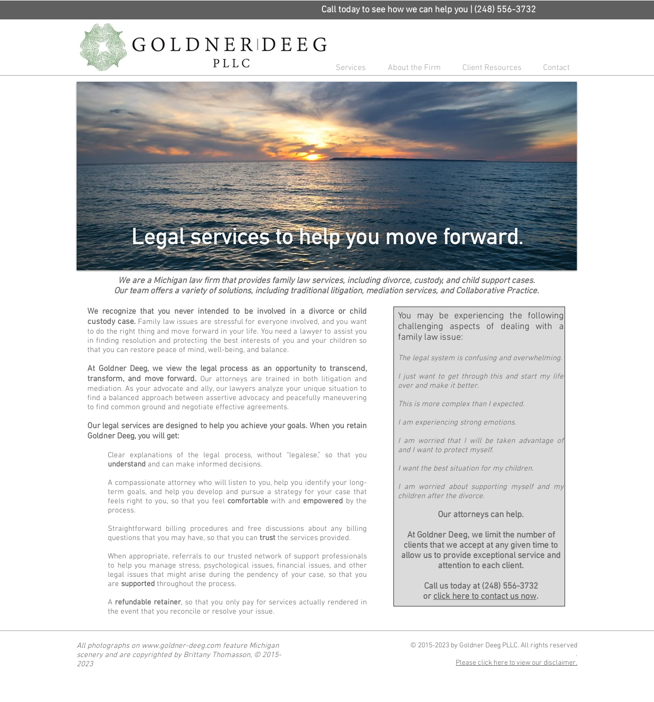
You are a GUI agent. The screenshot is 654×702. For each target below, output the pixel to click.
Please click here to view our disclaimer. (516, 663)
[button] (347, 68)
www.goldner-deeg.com (181, 645)
